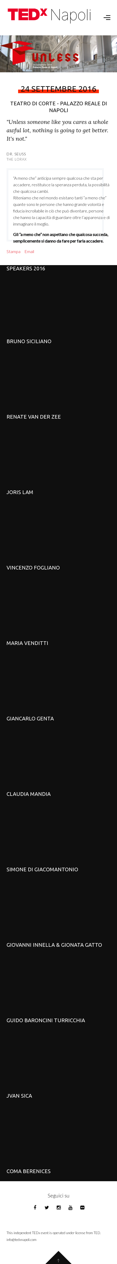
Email (29, 251)
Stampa (13, 251)
